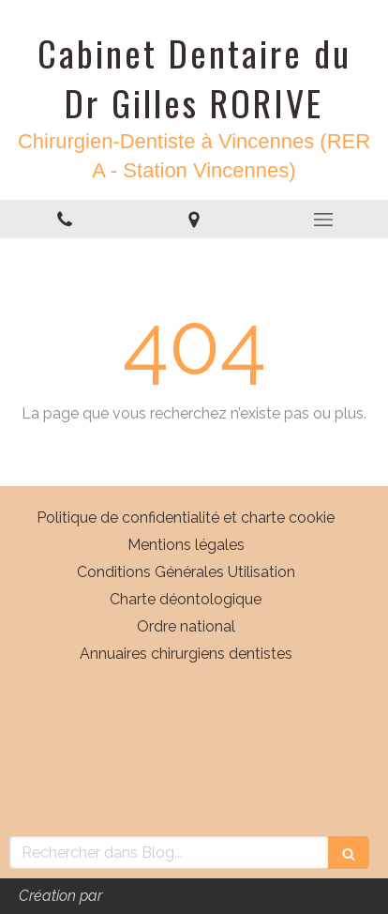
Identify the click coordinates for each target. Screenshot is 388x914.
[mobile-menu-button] (323, 219)
